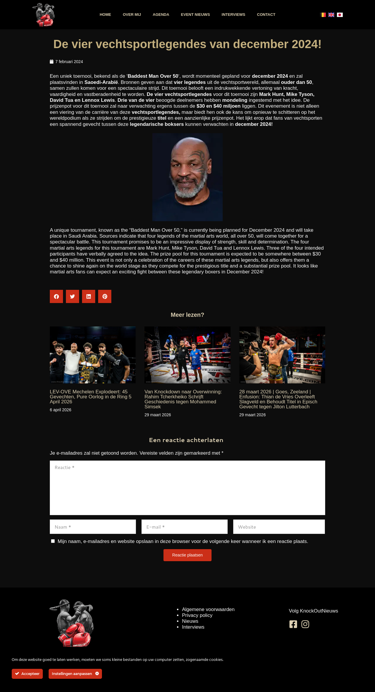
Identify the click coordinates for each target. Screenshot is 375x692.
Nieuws (190, 621)
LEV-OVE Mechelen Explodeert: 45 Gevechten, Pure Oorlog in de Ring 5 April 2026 (91, 397)
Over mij (132, 14)
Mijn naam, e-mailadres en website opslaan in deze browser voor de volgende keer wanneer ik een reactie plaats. (183, 541)
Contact (266, 14)
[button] (56, 296)
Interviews (234, 14)
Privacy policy (197, 615)
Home (105, 14)
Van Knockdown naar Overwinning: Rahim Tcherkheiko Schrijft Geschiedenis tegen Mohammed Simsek (183, 399)
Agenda (161, 14)
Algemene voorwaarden (208, 609)
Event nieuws (195, 14)
